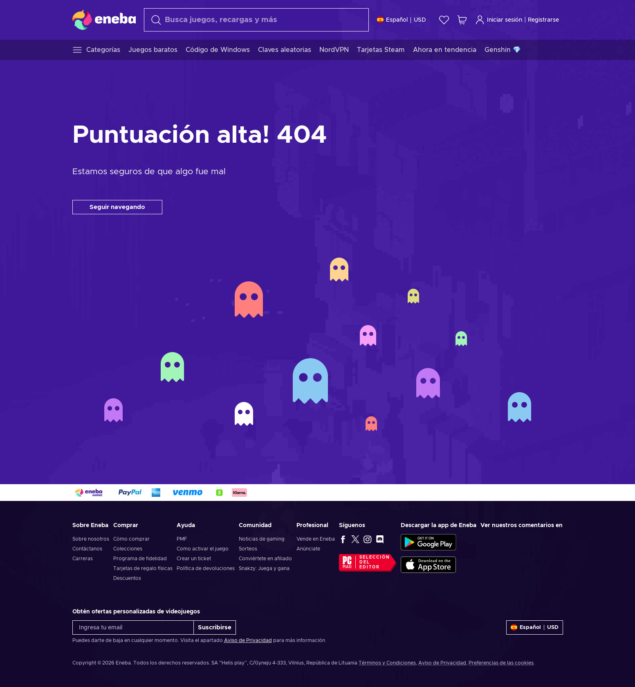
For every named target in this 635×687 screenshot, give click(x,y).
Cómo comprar (131, 539)
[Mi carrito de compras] (462, 19)
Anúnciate (308, 548)
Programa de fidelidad (140, 558)
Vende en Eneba (315, 539)
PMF (182, 539)
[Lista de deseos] (444, 19)
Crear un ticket (194, 558)
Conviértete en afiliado (265, 558)
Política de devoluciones (206, 568)
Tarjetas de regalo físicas (143, 568)
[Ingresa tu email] (133, 627)
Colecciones (127, 548)
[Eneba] (104, 19)
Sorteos (248, 548)
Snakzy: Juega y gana (264, 568)
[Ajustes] (401, 20)
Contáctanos (87, 548)
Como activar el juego (203, 548)
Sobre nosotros (90, 539)
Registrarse (543, 20)
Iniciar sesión (498, 20)
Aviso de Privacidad (248, 640)
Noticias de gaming (262, 539)
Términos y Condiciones (387, 662)
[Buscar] (256, 20)
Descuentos (127, 578)
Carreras (82, 558)
